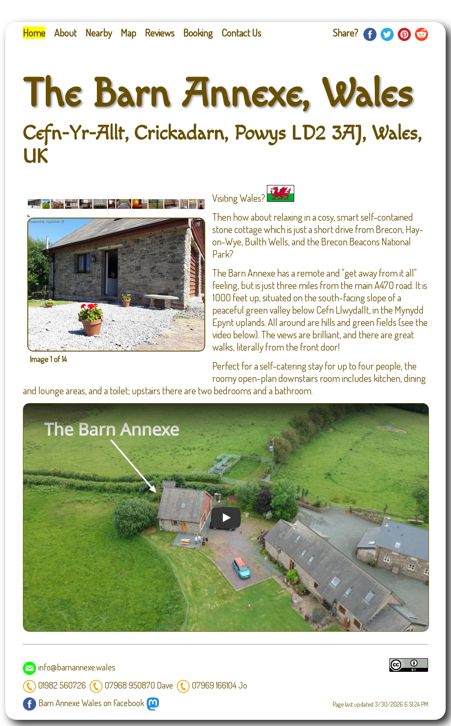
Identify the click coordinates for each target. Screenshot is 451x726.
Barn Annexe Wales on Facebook (83, 702)
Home (34, 32)
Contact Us (241, 32)
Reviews (159, 32)
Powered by (47, 222)
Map (128, 32)
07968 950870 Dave (131, 685)
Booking (198, 32)
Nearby (98, 32)
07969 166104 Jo (212, 685)
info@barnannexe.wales (69, 667)
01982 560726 (54, 685)
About (65, 32)
